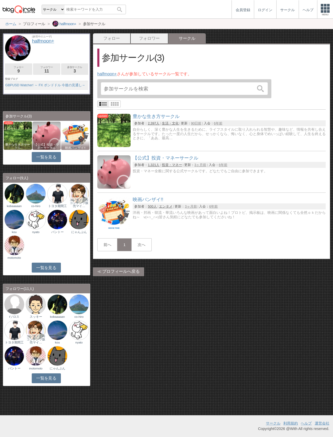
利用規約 (290, 423)
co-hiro (35, 206)
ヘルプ (306, 423)
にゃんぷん (79, 232)
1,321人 (153, 165)
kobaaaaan (14, 206)
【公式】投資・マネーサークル (46, 146)
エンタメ (165, 206)
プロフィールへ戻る (121, 271)
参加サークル (74, 69)
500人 (152, 206)
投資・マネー (172, 165)
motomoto (14, 257)
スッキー (36, 316)
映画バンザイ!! (75, 147)
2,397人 (153, 123)
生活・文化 (170, 123)
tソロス (14, 316)
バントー (57, 232)
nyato (36, 232)
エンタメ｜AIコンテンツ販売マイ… (79, 203)
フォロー (111, 38)
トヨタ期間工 (57, 206)
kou (14, 232)
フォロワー (149, 38)
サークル (273, 423)
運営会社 (322, 423)
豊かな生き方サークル (17, 146)
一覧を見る (46, 157)
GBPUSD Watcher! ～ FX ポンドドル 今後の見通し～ (45, 85)
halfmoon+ (107, 74)
